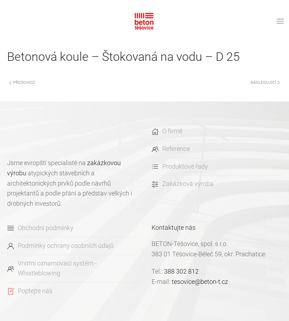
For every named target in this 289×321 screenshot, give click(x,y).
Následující (265, 82)
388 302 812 (181, 271)
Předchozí (22, 82)
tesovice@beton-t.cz (200, 281)
